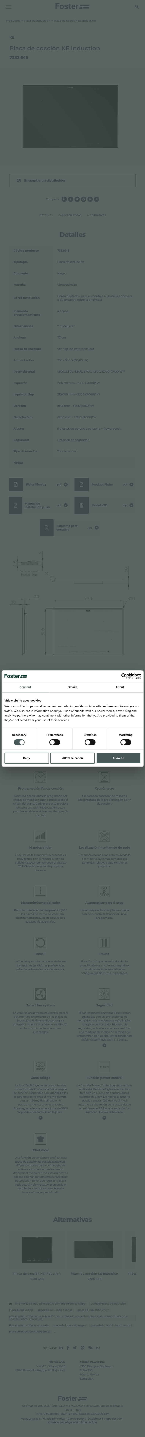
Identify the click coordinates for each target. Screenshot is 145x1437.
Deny (26, 758)
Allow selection (72, 758)
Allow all (118, 758)
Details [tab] (72, 687)
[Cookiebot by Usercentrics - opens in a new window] (124, 676)
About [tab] (120, 687)
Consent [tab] (25, 687)
